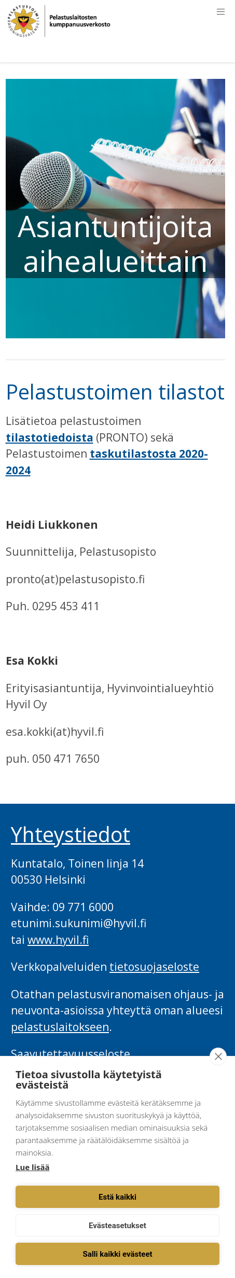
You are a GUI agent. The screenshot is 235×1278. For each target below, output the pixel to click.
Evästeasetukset (117, 1225)
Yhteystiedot (70, 834)
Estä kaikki (117, 1197)
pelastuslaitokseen (60, 1027)
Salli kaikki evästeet (117, 1254)
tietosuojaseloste (154, 966)
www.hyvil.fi (58, 939)
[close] (218, 1056)
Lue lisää (32, 1167)
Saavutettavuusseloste (70, 1054)
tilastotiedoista (49, 437)
